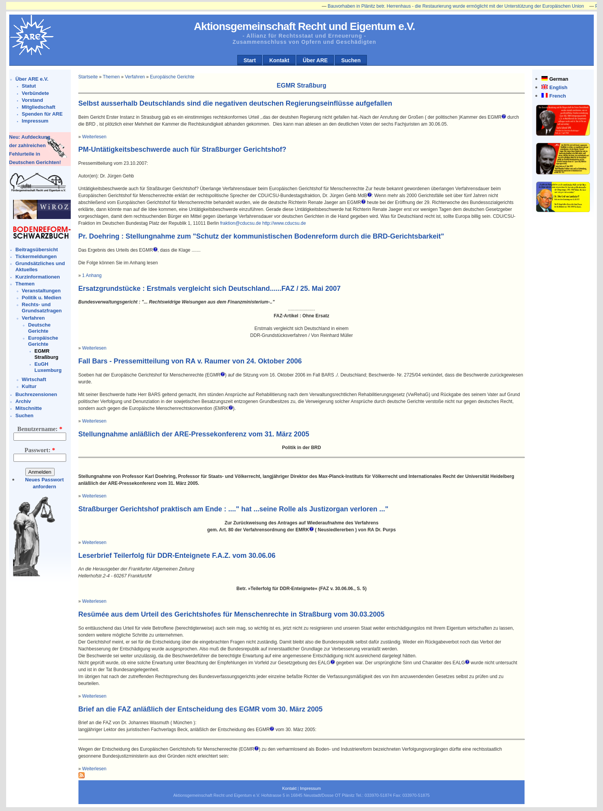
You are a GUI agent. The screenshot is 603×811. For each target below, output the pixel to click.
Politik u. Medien (42, 297)
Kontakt (279, 60)
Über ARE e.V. (31, 79)
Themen (25, 284)
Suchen (351, 60)
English (558, 87)
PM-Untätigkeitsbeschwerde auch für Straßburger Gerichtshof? (182, 149)
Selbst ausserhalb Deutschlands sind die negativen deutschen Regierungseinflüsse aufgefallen (235, 103)
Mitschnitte (28, 408)
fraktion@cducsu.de (240, 223)
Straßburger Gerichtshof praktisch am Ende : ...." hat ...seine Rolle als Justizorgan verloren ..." (233, 509)
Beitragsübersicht (36, 249)
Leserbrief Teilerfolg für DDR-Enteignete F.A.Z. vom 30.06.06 (177, 555)
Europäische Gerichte (43, 341)
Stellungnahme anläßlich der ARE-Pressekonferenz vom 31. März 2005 (194, 434)
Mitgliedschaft (38, 107)
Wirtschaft (34, 379)
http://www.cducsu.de (284, 223)
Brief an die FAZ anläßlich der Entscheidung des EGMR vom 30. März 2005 (200, 709)
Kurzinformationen (37, 277)
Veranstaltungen (41, 291)
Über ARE (315, 60)
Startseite (88, 77)
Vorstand (32, 100)
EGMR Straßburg (46, 354)
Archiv (23, 401)
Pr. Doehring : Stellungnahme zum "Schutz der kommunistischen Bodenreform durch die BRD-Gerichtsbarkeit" (261, 236)
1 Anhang (92, 275)
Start (249, 60)
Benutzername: (39, 429)
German (558, 79)
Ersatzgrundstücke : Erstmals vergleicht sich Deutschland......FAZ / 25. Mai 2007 (209, 288)
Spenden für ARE (42, 114)
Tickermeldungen (36, 256)
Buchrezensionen (36, 394)
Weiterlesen (94, 136)
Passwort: (40, 450)
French (557, 96)
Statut (29, 86)
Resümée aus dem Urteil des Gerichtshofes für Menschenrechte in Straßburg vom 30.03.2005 (231, 614)
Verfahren (33, 318)
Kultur (29, 386)
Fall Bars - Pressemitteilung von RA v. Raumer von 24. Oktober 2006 (190, 361)
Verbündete (35, 93)
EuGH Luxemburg (48, 367)
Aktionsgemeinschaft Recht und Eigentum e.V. (304, 26)
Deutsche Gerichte (39, 328)
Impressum (35, 121)
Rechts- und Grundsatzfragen (42, 307)
